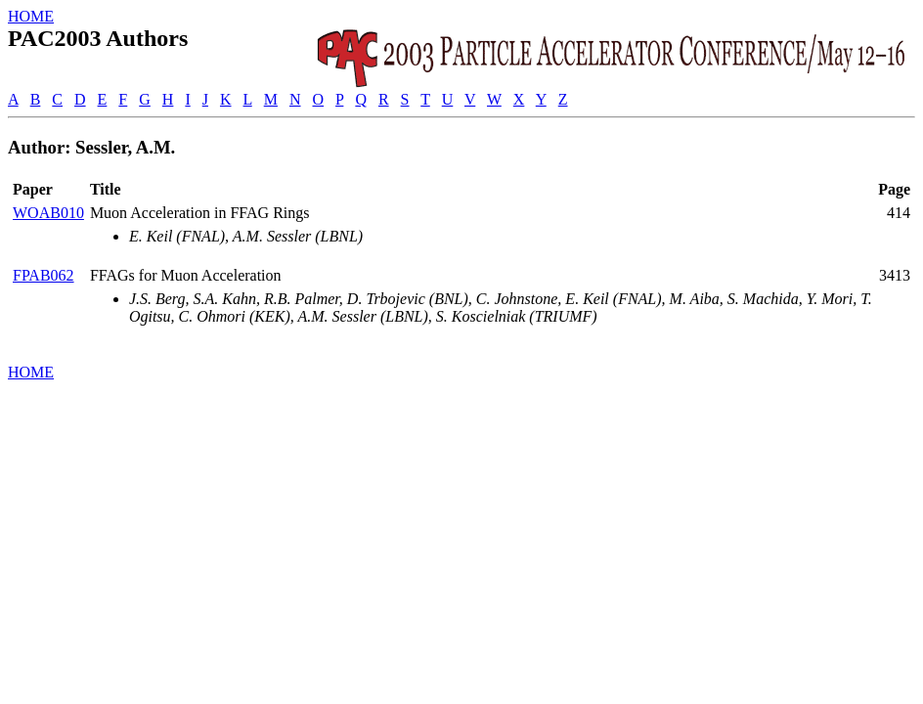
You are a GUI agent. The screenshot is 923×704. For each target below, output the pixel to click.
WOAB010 (48, 212)
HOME (31, 16)
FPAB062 (43, 275)
